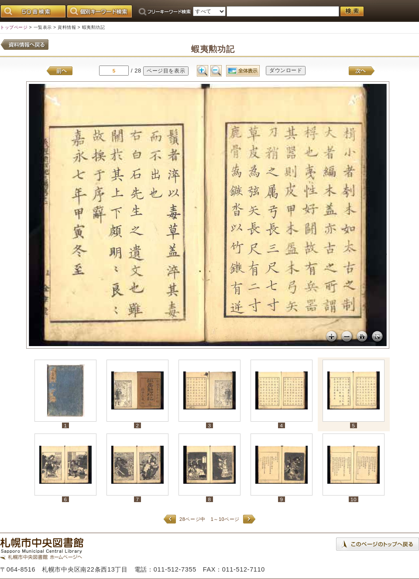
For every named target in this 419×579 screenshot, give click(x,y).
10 (353, 499)
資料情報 (67, 27)
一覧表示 (43, 27)
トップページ (13, 27)
